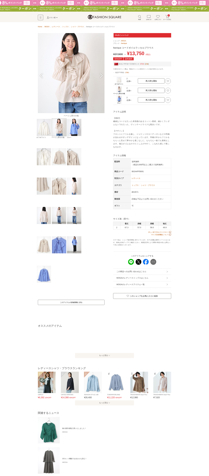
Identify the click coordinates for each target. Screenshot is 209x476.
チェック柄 (70, 449)
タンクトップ (68, 463)
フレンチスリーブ (119, 449)
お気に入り (158, 18)
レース (131, 449)
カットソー (88, 463)
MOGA (123, 42)
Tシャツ (79, 463)
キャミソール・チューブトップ (50, 463)
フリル (96, 449)
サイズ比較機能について (161, 236)
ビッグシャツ (106, 449)
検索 (139, 18)
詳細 (146, 65)
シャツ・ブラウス (101, 463)
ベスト (59, 467)
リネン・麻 (140, 449)
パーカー (135, 463)
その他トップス (70, 467)
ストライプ (81, 449)
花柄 (89, 449)
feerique (124, 44)
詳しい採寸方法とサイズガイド (158, 233)
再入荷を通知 (151, 82)
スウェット (125, 463)
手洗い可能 (43, 449)
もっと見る (103, 359)
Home (40, 28)
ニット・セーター (147, 463)
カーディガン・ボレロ (47, 467)
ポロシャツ (114, 463)
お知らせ (148, 18)
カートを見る (167, 18)
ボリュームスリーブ (56, 449)
